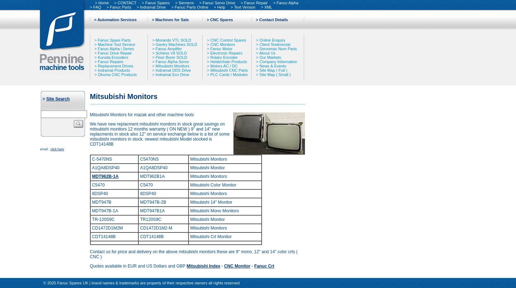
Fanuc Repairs (111, 62)
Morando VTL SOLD (173, 40)
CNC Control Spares (228, 40)
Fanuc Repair (256, 3)
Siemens (186, 3)
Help (221, 7)
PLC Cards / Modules (229, 74)
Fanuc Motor (221, 49)
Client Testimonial (274, 44)
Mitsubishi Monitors (172, 66)
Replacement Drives (115, 66)
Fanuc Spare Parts (114, 40)
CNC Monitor (237, 266)
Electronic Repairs (226, 53)
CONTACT (127, 3)
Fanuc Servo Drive (219, 3)
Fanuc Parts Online (191, 7)
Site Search (58, 98)
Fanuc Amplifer (169, 49)
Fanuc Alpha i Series (116, 49)
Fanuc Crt (264, 266)
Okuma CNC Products (117, 74)
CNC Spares (221, 20)
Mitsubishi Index (203, 266)
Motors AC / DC (224, 66)
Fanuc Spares (157, 3)
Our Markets (270, 57)
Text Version (244, 7)
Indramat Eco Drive (172, 74)
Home (103, 3)
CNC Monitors (222, 44)
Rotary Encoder (224, 57)
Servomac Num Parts (278, 49)
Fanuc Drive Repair (115, 53)
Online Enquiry (272, 40)
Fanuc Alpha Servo (172, 62)
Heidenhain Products (228, 62)
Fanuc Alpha (287, 3)
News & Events (272, 66)
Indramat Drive (153, 7)
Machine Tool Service (116, 44)
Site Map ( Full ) (273, 70)
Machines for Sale (172, 20)
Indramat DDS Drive (173, 70)
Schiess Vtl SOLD (171, 53)
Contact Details (273, 20)
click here (57, 149)
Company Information (278, 62)
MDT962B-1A (105, 176)
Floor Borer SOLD (171, 57)
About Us (267, 53)
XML (268, 7)
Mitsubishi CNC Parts (229, 70)
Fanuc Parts (120, 7)
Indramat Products (114, 70)
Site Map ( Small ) (275, 74)
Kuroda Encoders (113, 57)
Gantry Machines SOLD (176, 44)
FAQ (97, 7)
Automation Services (117, 20)
